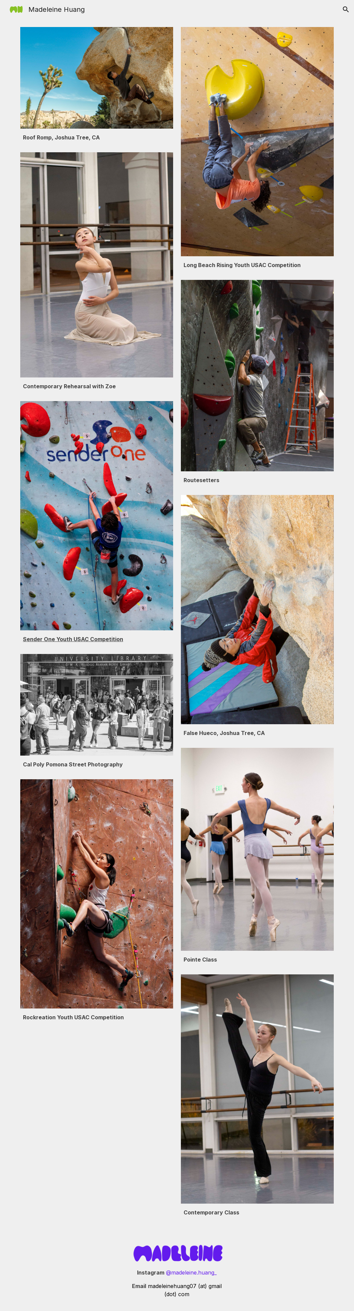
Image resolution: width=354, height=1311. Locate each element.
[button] (346, 9)
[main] (96, 140)
